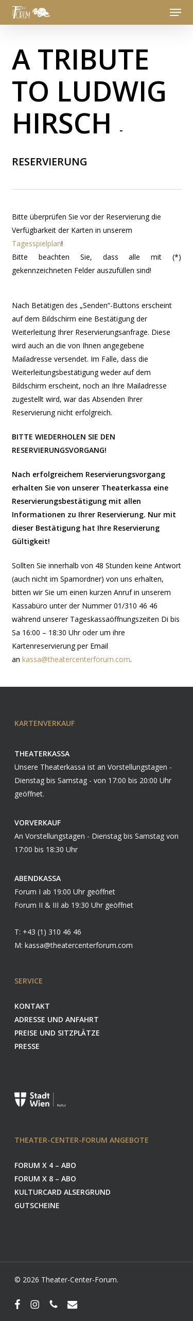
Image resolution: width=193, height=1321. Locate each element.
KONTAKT (32, 1006)
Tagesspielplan (36, 243)
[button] (175, 12)
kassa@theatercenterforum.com (76, 659)
